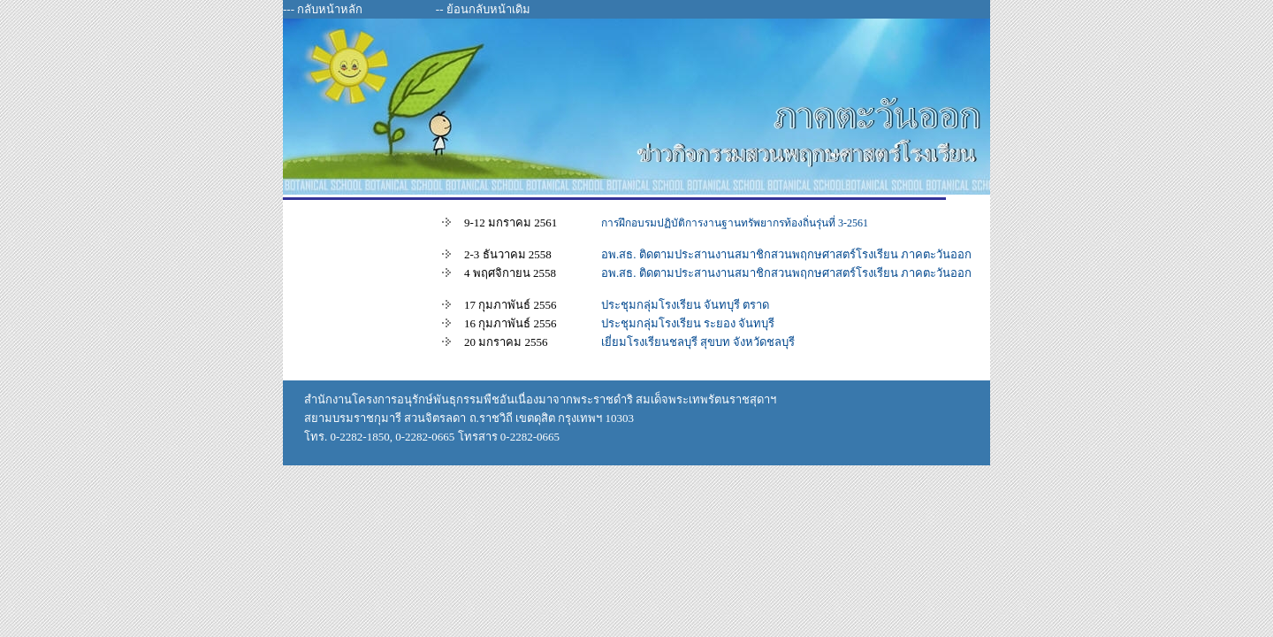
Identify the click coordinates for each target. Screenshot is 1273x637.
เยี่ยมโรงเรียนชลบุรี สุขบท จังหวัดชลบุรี (698, 342)
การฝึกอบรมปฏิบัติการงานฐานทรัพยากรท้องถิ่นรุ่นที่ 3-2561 (734, 223)
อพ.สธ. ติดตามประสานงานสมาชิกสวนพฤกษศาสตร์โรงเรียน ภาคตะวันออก (786, 254)
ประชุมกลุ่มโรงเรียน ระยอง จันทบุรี (688, 323)
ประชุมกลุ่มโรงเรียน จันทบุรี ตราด (685, 304)
